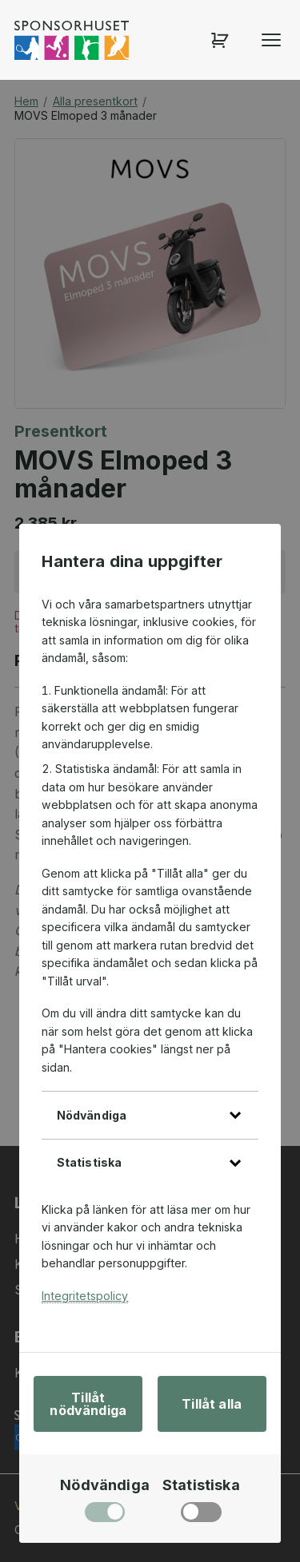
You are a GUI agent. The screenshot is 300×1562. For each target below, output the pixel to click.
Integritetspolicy (85, 1295)
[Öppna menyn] (271, 40)
